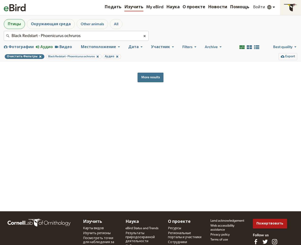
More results (150, 77)
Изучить (133, 7)
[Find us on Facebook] (256, 242)
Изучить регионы (97, 233)
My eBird (154, 7)
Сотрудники (177, 242)
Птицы (14, 24)
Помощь (239, 7)
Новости (217, 7)
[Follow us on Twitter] (265, 242)
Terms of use (219, 239)
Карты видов (93, 228)
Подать (113, 7)
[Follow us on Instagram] (274, 242)
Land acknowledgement (227, 220)
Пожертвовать (269, 223)
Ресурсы (174, 228)
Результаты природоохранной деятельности (140, 237)
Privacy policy (220, 234)
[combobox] (76, 36)
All (116, 24)
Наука (173, 7)
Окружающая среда (51, 24)
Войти (259, 7)
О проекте (194, 7)
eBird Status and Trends (142, 228)
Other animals (92, 24)
